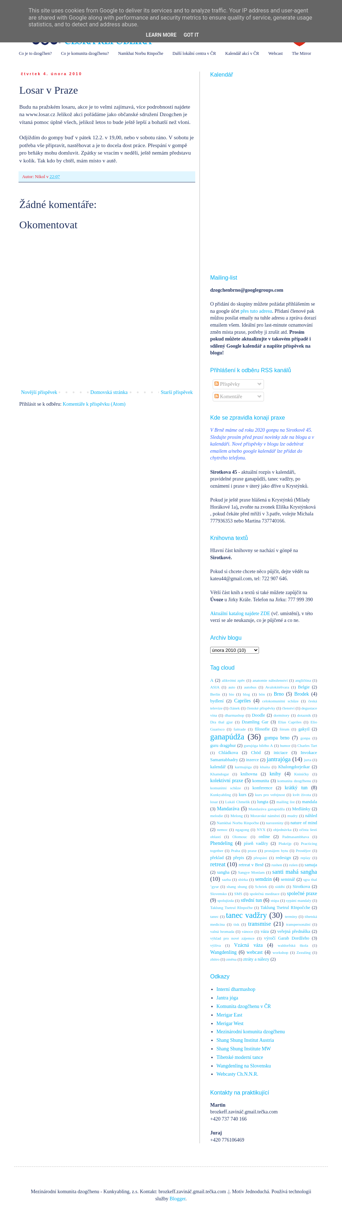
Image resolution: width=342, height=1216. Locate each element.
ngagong (242, 829)
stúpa (275, 900)
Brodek (301, 694)
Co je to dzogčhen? (35, 53)
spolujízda (225, 900)
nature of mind (303, 822)
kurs (243, 794)
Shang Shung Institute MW (244, 1048)
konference (263, 787)
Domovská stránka (109, 392)
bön (262, 694)
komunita (260, 780)
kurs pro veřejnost (270, 795)
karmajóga (243, 767)
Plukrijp (285, 843)
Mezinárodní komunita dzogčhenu (251, 1031)
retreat (218, 864)
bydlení (217, 700)
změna (231, 959)
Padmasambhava (295, 837)
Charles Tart (307, 745)
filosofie (262, 729)
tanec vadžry (246, 915)
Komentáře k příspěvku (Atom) (94, 404)
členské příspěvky (261, 708)
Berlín (215, 694)
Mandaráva (228, 808)
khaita (265, 767)
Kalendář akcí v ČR (242, 53)
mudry (292, 816)
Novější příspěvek (39, 392)
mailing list (285, 802)
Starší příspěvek (177, 392)
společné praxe (302, 893)
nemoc (222, 829)
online (264, 836)
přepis (238, 857)
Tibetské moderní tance (240, 1057)
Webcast (275, 53)
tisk (236, 924)
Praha (235, 850)
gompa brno (277, 737)
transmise (259, 923)
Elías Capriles (290, 722)
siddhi (280, 886)
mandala (309, 801)
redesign (283, 857)
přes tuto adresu (256, 311)
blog (246, 694)
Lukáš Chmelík (237, 802)
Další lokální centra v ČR (194, 53)
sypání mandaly (298, 900)
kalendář (218, 766)
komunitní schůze (225, 788)
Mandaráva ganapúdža (266, 809)
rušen (293, 865)
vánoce (247, 931)
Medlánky (301, 808)
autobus (250, 687)
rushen (276, 865)
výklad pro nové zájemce (232, 938)
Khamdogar (219, 774)
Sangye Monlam (251, 872)
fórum (284, 729)
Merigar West (230, 1023)
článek (234, 708)
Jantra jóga (227, 998)
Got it (191, 35)
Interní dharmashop (236, 989)
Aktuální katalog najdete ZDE (240, 613)
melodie (216, 816)
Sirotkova (301, 886)
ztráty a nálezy (256, 959)
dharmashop (234, 715)
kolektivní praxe (226, 780)
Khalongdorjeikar (294, 766)
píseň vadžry (256, 843)
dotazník (304, 715)
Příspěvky (227, 384)
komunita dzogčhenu (294, 781)
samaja (311, 864)
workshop (280, 952)
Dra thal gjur (221, 722)
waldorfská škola (293, 945)
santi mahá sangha (294, 871)
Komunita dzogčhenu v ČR (244, 1006)
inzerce (252, 759)
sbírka (243, 879)
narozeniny (275, 823)
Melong (236, 816)
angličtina (303, 680)
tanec (214, 916)
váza (265, 931)
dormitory (282, 715)
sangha (223, 872)
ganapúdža (227, 736)
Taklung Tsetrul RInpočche (285, 907)
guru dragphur (223, 745)
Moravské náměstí (265, 816)
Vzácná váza (248, 945)
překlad (217, 857)
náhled (311, 815)
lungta (262, 801)
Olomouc (239, 837)
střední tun (251, 900)
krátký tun (296, 787)
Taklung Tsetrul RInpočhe (231, 907)
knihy (275, 773)
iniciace (280, 752)
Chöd (256, 752)
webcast (255, 952)
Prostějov (303, 850)
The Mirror (301, 53)
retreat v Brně (251, 864)
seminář (288, 879)
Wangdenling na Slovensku (244, 1066)
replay (305, 858)
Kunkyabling (220, 795)
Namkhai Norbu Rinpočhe (141, 53)
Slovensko (218, 894)
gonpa (305, 738)
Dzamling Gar (255, 721)
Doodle (258, 715)
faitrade (240, 729)
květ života (302, 795)
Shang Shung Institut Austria (245, 1040)
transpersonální (298, 924)
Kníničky (301, 774)
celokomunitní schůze (280, 701)
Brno (279, 694)
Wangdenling (223, 952)
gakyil (303, 729)
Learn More (161, 35)
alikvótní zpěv (233, 680)
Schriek (261, 886)
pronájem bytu (276, 850)
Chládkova (228, 752)
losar (214, 802)
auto (231, 687)
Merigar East (230, 1015)
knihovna (248, 773)
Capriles (242, 700)
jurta (307, 760)
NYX (261, 829)
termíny (291, 916)
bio (231, 694)
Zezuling (303, 952)
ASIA (214, 687)
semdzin (263, 879)
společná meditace (264, 894)
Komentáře (228, 396)
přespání (260, 858)
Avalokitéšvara (277, 687)
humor (285, 745)
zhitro (214, 959)
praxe (252, 850)
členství (288, 708)
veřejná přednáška (293, 931)
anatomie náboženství (270, 680)
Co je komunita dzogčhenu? (85, 53)
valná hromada (222, 931)
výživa (215, 945)
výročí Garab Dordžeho (286, 938)
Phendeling (221, 843)
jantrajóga (279, 759)
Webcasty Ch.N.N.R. (237, 1074)
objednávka (282, 829)
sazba (226, 879)
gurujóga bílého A (258, 745)
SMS (238, 894)
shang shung (237, 886)
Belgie (304, 687)
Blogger (177, 1198)
